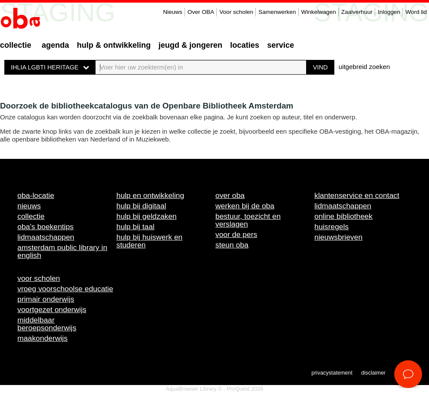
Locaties (244, 45)
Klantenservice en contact (356, 195)
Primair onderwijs (45, 299)
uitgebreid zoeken (364, 66)
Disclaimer (373, 373)
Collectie (15, 45)
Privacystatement (331, 373)
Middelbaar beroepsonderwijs (46, 324)
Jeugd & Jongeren (190, 45)
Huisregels (331, 226)
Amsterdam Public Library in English (62, 251)
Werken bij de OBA (244, 205)
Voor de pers (236, 234)
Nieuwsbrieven (338, 237)
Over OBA (201, 12)
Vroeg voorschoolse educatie (65, 288)
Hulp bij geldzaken (146, 216)
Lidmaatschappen (45, 237)
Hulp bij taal (135, 226)
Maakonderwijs (42, 338)
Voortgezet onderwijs (51, 309)
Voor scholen (236, 12)
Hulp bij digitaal (141, 205)
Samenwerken (277, 12)
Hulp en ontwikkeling (150, 195)
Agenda (55, 45)
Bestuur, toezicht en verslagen (247, 220)
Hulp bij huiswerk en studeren (149, 241)
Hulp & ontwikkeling (114, 45)
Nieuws (172, 12)
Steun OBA (231, 244)
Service (280, 45)
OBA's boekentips (45, 226)
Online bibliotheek (343, 216)
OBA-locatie (35, 195)
